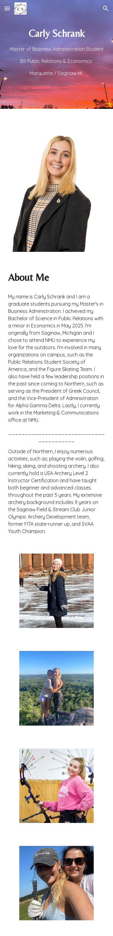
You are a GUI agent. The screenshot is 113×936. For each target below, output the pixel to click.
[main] (57, 54)
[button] (7, 8)
